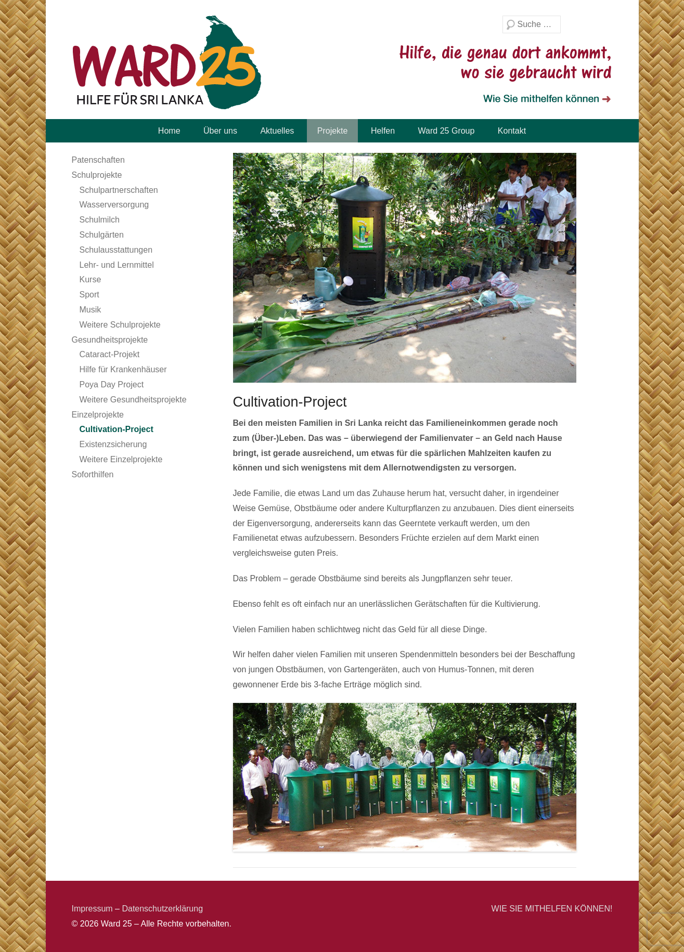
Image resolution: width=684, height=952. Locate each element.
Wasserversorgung (114, 204)
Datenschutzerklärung (162, 908)
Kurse (90, 279)
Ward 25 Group (446, 130)
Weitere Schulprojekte (120, 324)
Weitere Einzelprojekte (121, 459)
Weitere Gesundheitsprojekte (133, 399)
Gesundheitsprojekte (110, 339)
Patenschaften (98, 159)
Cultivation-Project (116, 429)
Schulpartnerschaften (119, 190)
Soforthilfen (93, 474)
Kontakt (512, 130)
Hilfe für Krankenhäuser (123, 369)
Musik (90, 309)
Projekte (332, 130)
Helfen (383, 130)
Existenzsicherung (113, 444)
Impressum (92, 908)
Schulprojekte (97, 175)
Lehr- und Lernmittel (117, 264)
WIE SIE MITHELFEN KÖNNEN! (552, 908)
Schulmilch (100, 219)
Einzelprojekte (98, 414)
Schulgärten (102, 234)
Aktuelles (277, 130)
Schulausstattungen (116, 249)
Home (169, 130)
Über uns (220, 130)
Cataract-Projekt (110, 354)
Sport (89, 294)
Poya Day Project (112, 384)
